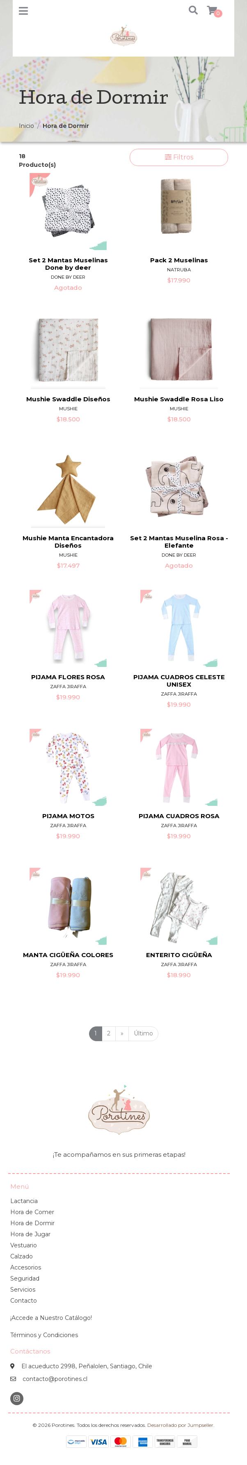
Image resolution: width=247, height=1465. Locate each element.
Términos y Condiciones (44, 1335)
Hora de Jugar (30, 1234)
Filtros (179, 157)
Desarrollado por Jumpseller (180, 1425)
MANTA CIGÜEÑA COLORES (68, 955)
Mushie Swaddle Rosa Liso (179, 399)
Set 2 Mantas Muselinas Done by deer (68, 263)
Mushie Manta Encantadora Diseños (68, 541)
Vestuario (23, 1245)
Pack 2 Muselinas (179, 260)
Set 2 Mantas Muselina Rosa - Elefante (179, 541)
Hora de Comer (32, 1212)
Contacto (23, 1300)
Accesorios (25, 1267)
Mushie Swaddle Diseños (68, 399)
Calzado (21, 1256)
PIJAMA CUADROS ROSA (179, 816)
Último (143, 1033)
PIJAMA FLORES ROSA (68, 677)
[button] (188, 11)
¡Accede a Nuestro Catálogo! (51, 1318)
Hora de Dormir (32, 1223)
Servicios (22, 1289)
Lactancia (24, 1201)
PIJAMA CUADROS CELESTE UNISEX (179, 680)
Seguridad (24, 1278)
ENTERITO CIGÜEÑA (179, 955)
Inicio (26, 126)
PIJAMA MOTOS (68, 816)
